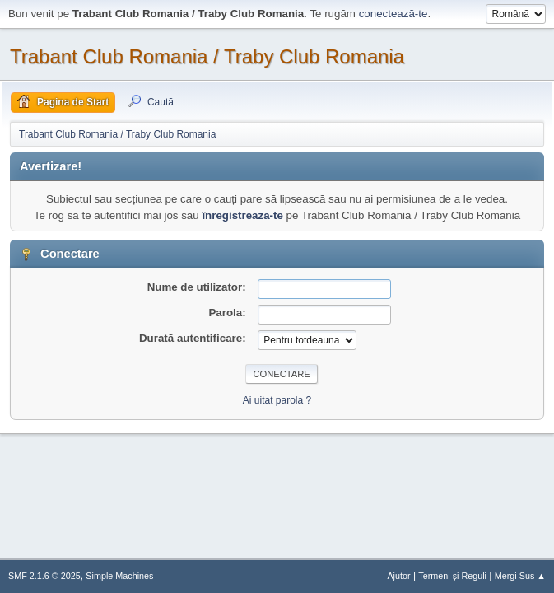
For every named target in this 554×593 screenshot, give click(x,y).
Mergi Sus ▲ (520, 576)
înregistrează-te (242, 215)
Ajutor (398, 576)
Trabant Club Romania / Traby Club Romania (207, 56)
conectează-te (393, 13)
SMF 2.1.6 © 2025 (44, 576)
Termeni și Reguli (452, 576)
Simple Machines (119, 576)
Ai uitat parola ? (277, 400)
